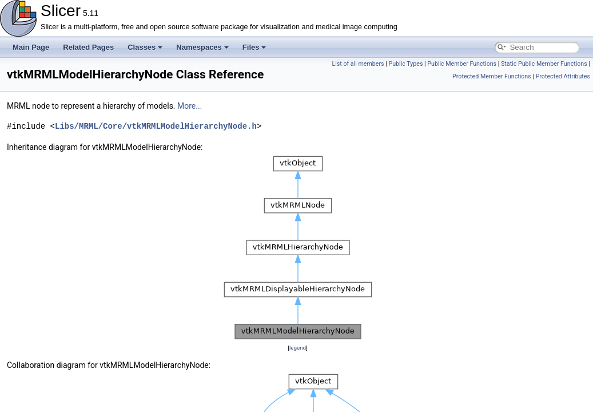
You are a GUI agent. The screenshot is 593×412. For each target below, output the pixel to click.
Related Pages (88, 47)
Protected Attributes (563, 76)
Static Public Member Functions (544, 64)
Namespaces (202, 47)
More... (189, 105)
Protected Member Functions (491, 76)
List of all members (358, 64)
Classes (145, 47)
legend (297, 347)
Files (254, 47)
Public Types (405, 64)
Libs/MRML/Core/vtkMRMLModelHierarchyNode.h (156, 126)
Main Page (31, 47)
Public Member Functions (461, 64)
